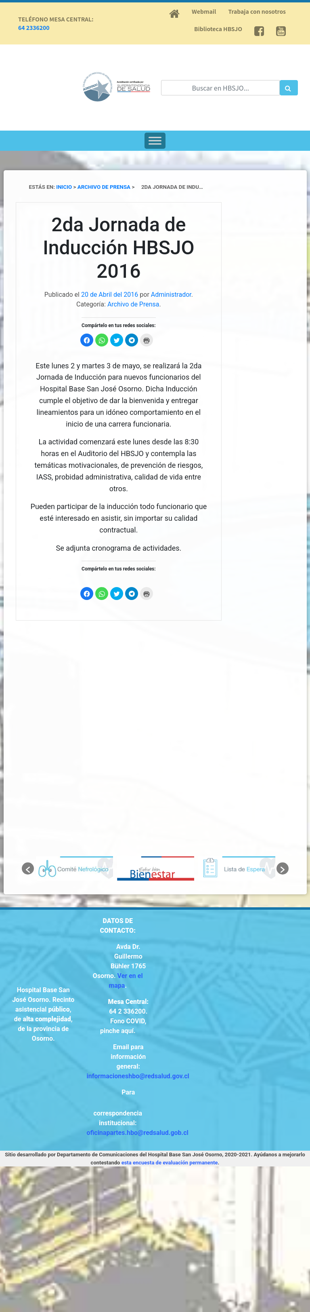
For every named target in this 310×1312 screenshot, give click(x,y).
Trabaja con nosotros (257, 11)
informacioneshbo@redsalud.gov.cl (138, 1076)
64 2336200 (34, 27)
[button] (28, 868)
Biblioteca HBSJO (218, 29)
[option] (74, 868)
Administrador (171, 294)
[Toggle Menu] (155, 140)
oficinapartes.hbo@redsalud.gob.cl (138, 1133)
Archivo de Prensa (133, 304)
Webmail (204, 11)
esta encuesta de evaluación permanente (169, 1163)
